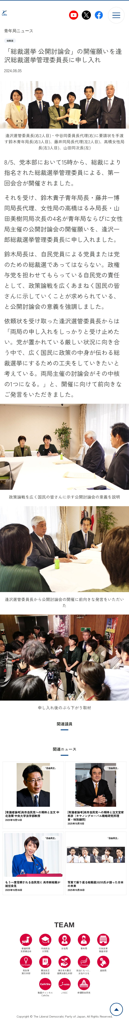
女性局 (65, 942)
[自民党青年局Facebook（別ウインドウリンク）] (98, 15)
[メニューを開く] (116, 15)
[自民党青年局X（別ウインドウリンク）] (86, 15)
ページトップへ (122, 1005)
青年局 (84, 942)
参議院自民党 (84, 986)
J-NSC (65, 986)
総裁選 (10, 40)
